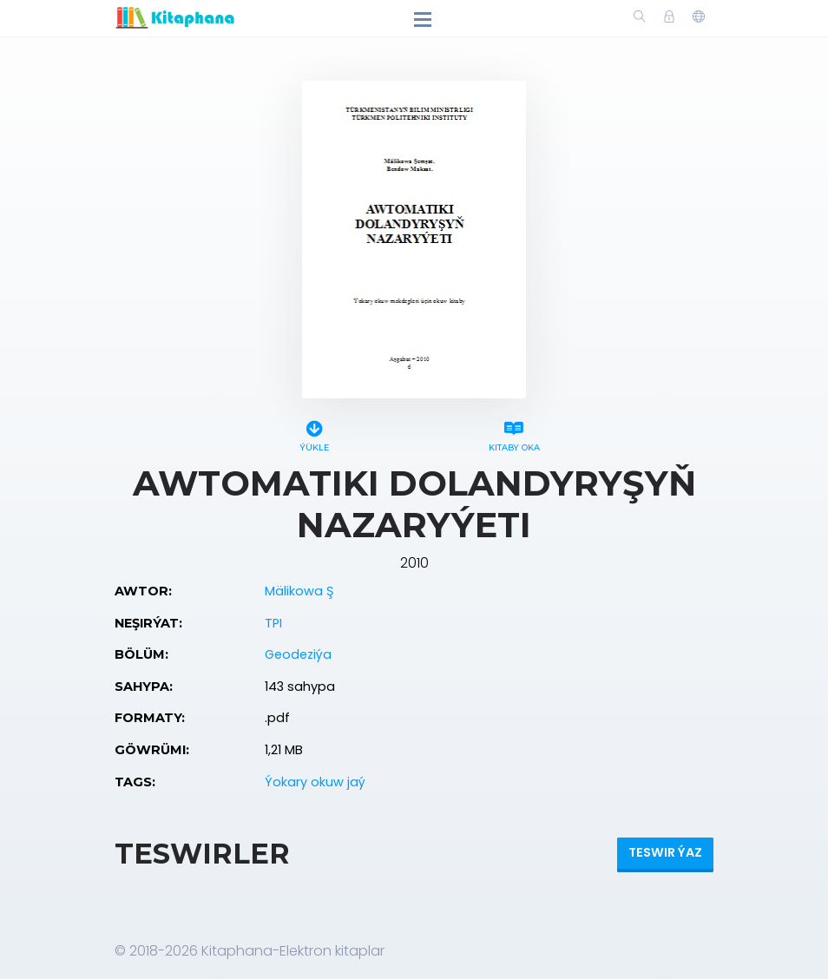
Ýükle (314, 433)
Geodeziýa (298, 654)
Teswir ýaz (665, 852)
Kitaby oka (514, 433)
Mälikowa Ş (299, 591)
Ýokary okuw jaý (315, 782)
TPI (273, 623)
